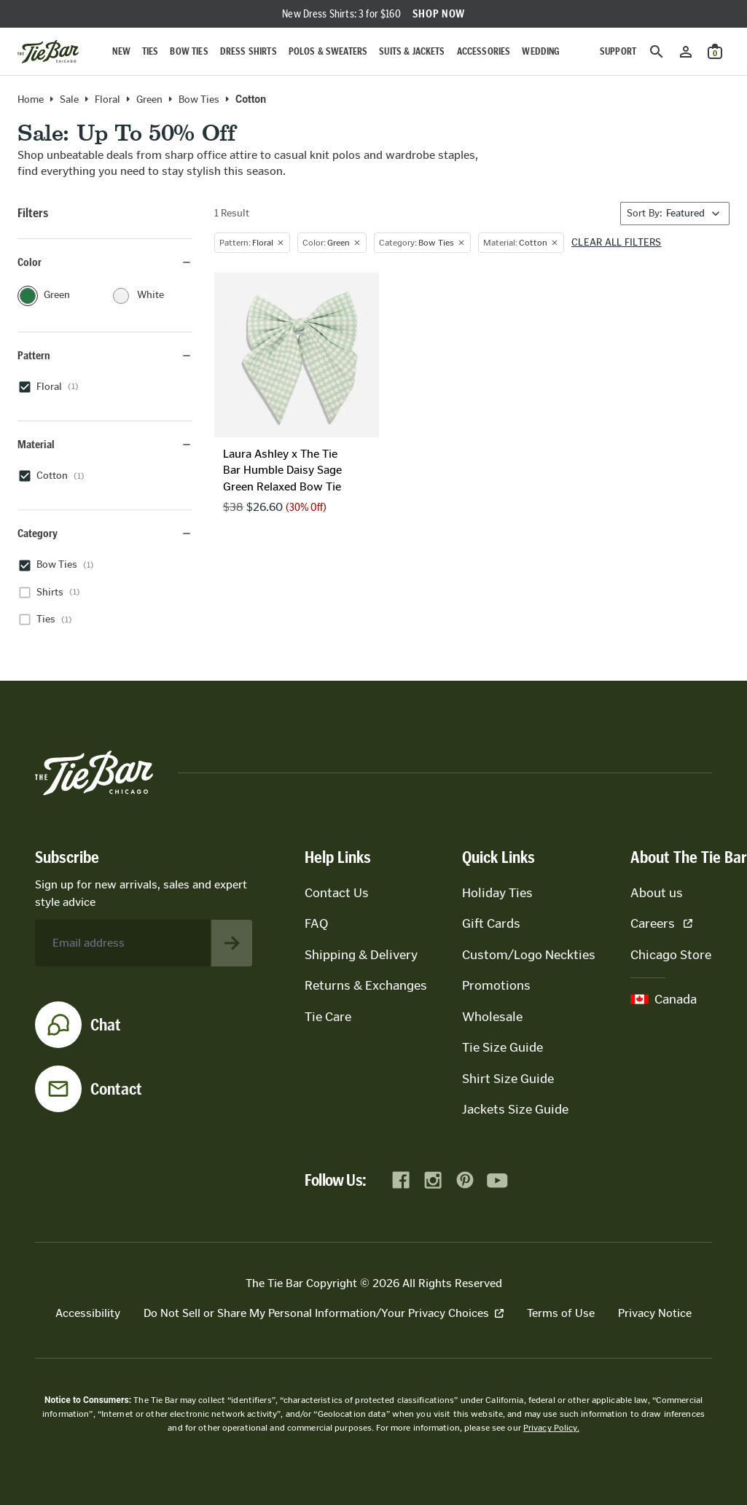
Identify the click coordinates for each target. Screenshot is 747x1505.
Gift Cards (491, 923)
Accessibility (87, 1313)
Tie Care (328, 1017)
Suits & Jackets (412, 51)
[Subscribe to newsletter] (231, 943)
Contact (116, 1089)
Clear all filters (616, 243)
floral (107, 100)
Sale (69, 100)
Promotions (496, 985)
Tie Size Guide (502, 1047)
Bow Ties (189, 51)
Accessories (484, 51)
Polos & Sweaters (328, 51)
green (149, 100)
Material (104, 444)
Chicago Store (670, 955)
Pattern (104, 355)
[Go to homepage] (48, 51)
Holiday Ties (497, 893)
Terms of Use (561, 1313)
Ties (150, 51)
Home (30, 100)
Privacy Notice (655, 1313)
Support (618, 51)
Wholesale (492, 1017)
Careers (661, 923)
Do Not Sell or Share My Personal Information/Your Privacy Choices (324, 1313)
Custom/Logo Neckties (528, 955)
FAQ (316, 923)
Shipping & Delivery (361, 955)
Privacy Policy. (551, 1428)
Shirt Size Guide (508, 1079)
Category (104, 533)
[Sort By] (675, 213)
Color (104, 262)
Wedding (541, 51)
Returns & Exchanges (366, 985)
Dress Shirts (248, 51)
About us (656, 893)
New (121, 51)
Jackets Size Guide (515, 1109)
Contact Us (337, 893)
